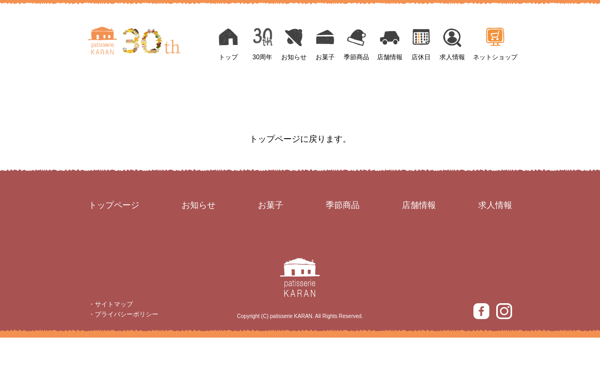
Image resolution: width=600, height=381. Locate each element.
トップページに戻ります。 (300, 138)
